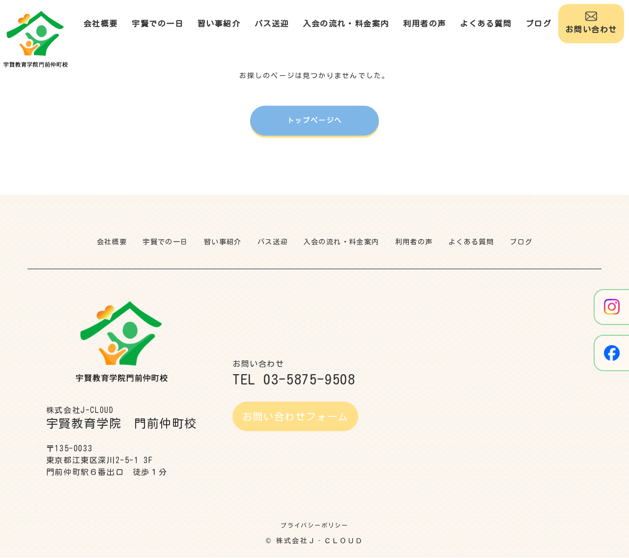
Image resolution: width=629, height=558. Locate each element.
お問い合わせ (591, 21)
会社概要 (101, 24)
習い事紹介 (219, 24)
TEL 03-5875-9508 (294, 379)
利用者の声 (424, 24)
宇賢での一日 (158, 24)
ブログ (539, 24)
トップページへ (315, 120)
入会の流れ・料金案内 (346, 24)
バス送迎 (272, 24)
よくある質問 (486, 24)
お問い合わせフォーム (295, 417)
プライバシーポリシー (314, 526)
